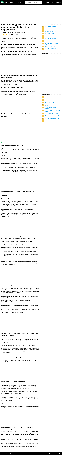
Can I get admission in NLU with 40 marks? (52, 116)
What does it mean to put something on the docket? (52, 105)
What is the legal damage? (50, 48)
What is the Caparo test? (50, 41)
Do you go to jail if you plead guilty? (52, 113)
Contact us (58, 2)
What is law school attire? (50, 102)
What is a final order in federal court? (52, 118)
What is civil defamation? (50, 33)
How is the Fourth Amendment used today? (52, 98)
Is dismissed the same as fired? (51, 28)
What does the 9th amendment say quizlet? (52, 44)
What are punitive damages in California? (51, 39)
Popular (52, 2)
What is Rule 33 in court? (50, 100)
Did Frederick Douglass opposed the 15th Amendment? (52, 121)
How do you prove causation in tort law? (53, 35)
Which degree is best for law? (51, 31)
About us (51, 453)
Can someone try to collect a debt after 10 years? (52, 111)
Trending (47, 2)
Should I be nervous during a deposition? (50, 108)
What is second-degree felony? (51, 26)
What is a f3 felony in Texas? (50, 46)
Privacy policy (58, 453)
